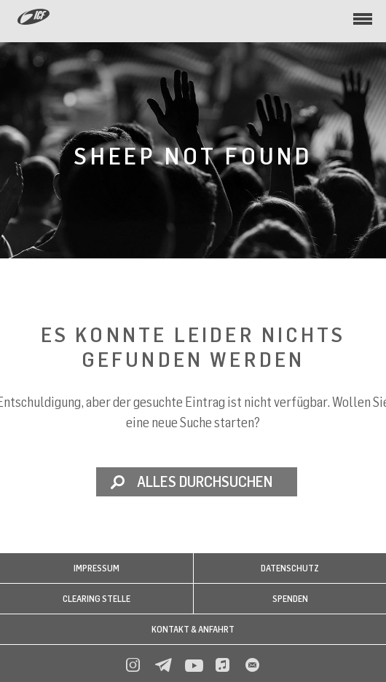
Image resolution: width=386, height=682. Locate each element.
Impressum (96, 568)
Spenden (290, 598)
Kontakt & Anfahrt (193, 629)
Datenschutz (290, 568)
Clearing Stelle (96, 598)
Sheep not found (193, 155)
